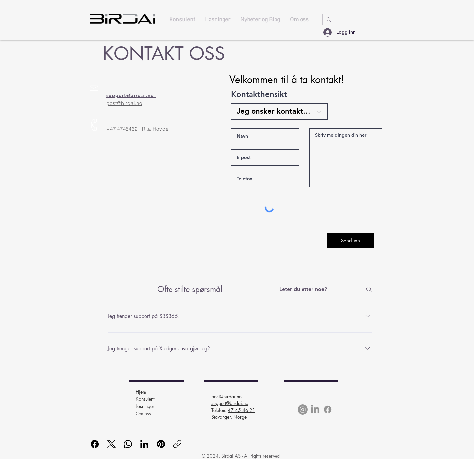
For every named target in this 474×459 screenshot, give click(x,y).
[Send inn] (350, 240)
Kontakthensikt (259, 94)
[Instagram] (303, 409)
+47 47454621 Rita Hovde (137, 129)
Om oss (143, 413)
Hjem (141, 392)
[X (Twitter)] (111, 444)
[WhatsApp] (128, 444)
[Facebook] (328, 409)
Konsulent (145, 399)
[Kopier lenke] (177, 444)
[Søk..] (356, 20)
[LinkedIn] (315, 409)
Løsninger (145, 406)
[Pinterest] (161, 444)
